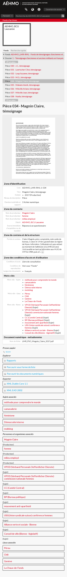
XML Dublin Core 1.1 (16, 383)
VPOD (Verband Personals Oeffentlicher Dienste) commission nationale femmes (42, 311)
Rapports (10, 360)
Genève (28, 298)
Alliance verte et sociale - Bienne (39, 330)
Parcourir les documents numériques (24, 373)
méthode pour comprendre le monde (40, 280)
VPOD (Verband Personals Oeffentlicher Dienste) (29, 467)
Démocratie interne (33, 287)
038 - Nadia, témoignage (21, 96)
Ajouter (8, 352)
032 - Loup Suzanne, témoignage (25, 73)
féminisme (29, 285)
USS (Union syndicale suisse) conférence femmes (28, 515)
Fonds (6, 50)
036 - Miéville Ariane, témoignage (25, 89)
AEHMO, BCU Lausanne (33, 222)
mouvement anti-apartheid (36, 322)
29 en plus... (11, 62)
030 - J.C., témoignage (20, 66)
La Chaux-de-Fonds (33, 301)
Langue (32, 9)
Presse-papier (26, 9)
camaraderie (30, 282)
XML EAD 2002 (13, 390)
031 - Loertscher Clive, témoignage (26, 69)
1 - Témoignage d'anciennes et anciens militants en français (37, 58)
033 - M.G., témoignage (21, 77)
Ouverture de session (54, 9)
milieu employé (28, 219)
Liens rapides (39, 9)
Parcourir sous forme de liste (19, 367)
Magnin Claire (28, 213)
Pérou (27, 293)
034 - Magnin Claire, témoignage (25, 81)
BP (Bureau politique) (34, 320)
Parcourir (6, 16)
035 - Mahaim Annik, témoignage (25, 85)
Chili (27, 296)
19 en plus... (11, 100)
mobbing (29, 290)
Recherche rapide (18, 50)
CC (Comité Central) (34, 317)
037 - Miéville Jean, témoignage (24, 92)
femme (25, 216)
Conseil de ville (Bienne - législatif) (40, 333)
